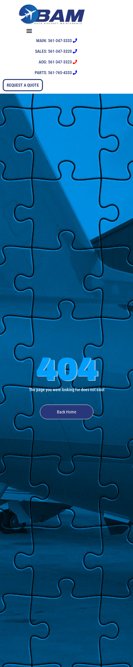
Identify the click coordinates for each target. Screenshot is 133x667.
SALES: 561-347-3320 (56, 51)
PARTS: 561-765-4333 (56, 72)
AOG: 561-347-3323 (58, 61)
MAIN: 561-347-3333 (56, 40)
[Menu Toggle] (52, 31)
